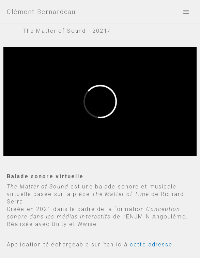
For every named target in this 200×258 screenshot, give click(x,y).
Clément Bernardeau (41, 11)
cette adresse (151, 244)
